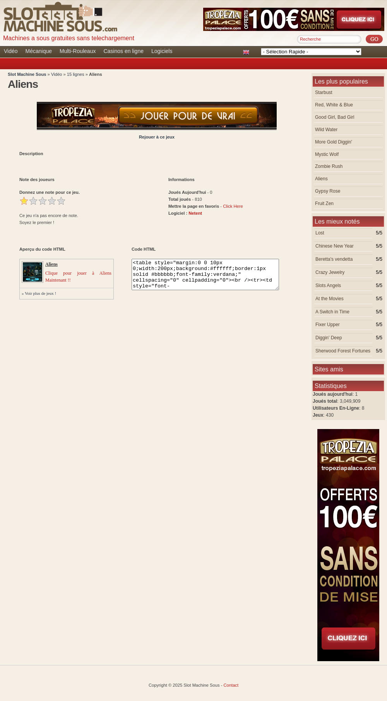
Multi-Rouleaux (78, 51)
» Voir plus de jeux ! (39, 293)
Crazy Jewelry (329, 272)
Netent (195, 213)
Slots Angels (328, 285)
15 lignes (76, 74)
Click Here (233, 206)
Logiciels (161, 51)
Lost (319, 233)
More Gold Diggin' (333, 142)
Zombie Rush (328, 166)
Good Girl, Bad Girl (334, 117)
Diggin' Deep (328, 337)
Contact (231, 685)
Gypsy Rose (327, 191)
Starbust (323, 92)
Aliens (321, 178)
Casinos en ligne (123, 51)
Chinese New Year (334, 246)
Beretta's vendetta (334, 259)
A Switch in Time (332, 312)
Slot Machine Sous (27, 74)
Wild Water (326, 129)
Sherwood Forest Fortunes (342, 351)
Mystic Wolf (327, 154)
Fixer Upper (327, 324)
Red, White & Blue (334, 105)
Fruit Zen (324, 203)
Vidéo (11, 51)
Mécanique (39, 51)
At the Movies (329, 298)
